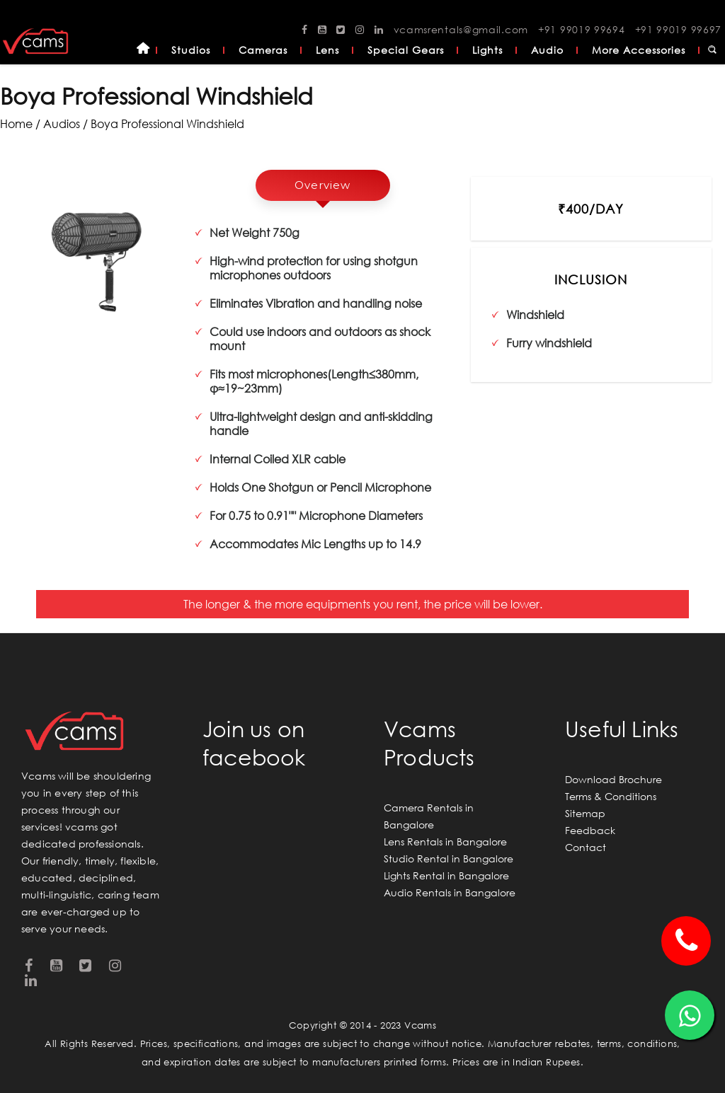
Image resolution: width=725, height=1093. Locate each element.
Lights (487, 50)
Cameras (263, 50)
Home (143, 50)
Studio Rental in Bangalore (448, 858)
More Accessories (638, 50)
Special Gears (405, 50)
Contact (585, 847)
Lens (327, 50)
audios (61, 123)
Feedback (590, 830)
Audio (547, 50)
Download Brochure (613, 779)
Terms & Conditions (610, 796)
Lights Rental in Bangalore (446, 875)
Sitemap (585, 813)
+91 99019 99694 (581, 29)
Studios (190, 50)
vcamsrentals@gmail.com (461, 29)
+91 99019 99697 (678, 29)
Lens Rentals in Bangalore (445, 841)
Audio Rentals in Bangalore (449, 892)
